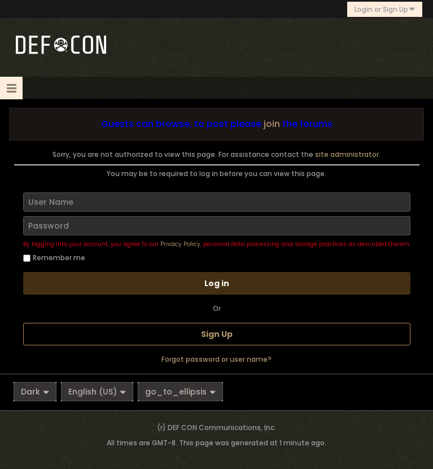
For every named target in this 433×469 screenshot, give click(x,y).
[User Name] (216, 202)
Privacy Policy (180, 244)
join (272, 123)
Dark (35, 391)
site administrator (347, 154)
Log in (216, 283)
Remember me (54, 257)
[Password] (216, 225)
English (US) (97, 391)
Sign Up (217, 334)
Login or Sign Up (385, 9)
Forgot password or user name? (216, 359)
